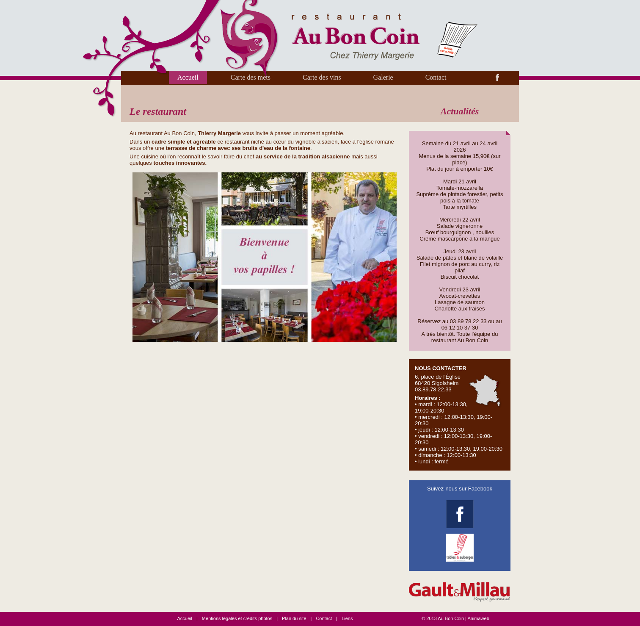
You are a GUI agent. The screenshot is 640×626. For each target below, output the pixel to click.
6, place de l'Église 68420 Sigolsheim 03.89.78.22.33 (459, 415)
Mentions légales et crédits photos (237, 618)
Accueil (188, 77)
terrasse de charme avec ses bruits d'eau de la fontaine (238, 148)
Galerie (383, 77)
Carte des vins (322, 77)
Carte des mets (250, 77)
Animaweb (478, 618)
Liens (347, 618)
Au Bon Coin (451, 618)
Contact (436, 77)
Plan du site (294, 618)
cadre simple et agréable (184, 141)
